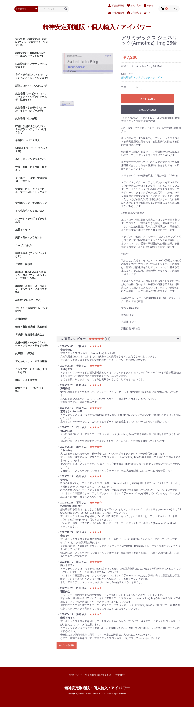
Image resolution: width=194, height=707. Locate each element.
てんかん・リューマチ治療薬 (31, 361)
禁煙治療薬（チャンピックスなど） (31, 255)
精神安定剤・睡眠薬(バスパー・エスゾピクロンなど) (30, 54)
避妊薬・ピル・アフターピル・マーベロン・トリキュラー (31, 191)
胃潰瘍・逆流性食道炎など (29, 334)
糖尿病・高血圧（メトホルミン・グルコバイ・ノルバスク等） (31, 289)
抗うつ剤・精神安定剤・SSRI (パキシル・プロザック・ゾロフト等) (31, 41)
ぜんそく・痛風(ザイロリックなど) (31, 309)
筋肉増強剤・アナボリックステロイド (31, 65)
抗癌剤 (19, 353)
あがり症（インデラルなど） (31, 159)
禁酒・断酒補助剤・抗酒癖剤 (31, 326)
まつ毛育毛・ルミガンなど (29, 210)
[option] (88, 63)
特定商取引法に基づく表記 (98, 675)
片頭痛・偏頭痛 (23, 264)
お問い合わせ (75, 675)
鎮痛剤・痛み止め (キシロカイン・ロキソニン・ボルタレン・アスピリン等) (31, 275)
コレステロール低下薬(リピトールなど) (31, 371)
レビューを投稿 (66, 645)
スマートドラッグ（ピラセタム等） (31, 220)
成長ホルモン (22, 229)
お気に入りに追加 (147, 110)
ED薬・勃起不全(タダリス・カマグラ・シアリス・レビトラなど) (31, 129)
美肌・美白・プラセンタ (28, 237)
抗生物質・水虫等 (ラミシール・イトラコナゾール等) (30, 109)
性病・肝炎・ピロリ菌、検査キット (31, 169)
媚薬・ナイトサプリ (26, 380)
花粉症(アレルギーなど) (28, 300)
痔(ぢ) (30, 353)
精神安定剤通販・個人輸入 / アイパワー (97, 27)
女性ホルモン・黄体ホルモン (31, 202)
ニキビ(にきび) (23, 245)
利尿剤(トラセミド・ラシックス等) (31, 150)
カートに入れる (147, 99)
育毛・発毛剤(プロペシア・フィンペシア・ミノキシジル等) (31, 76)
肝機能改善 (21, 318)
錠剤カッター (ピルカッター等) (30, 390)
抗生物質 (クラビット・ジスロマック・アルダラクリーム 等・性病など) (31, 96)
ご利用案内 (119, 675)
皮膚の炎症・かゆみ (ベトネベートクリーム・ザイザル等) (31, 344)
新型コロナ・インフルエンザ (31, 85)
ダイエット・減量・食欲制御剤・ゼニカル (31, 179)
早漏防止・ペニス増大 (27, 140)
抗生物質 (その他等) (26, 118)
